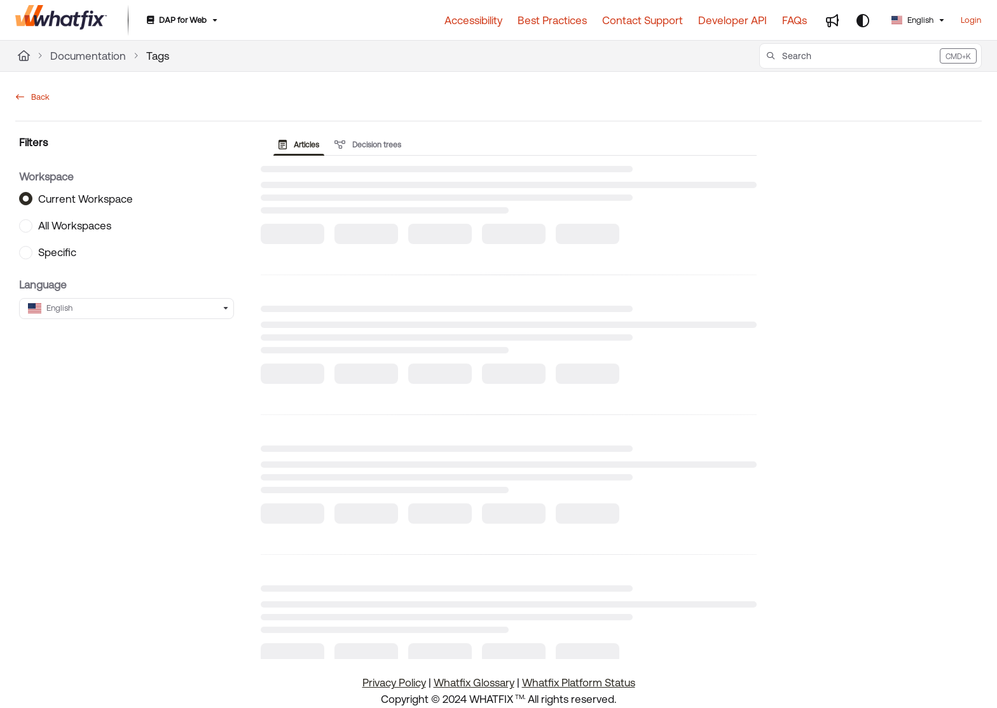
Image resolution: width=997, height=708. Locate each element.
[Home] (24, 56)
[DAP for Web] (181, 20)
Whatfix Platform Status (578, 682)
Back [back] (33, 97)
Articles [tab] (298, 144)
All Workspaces (74, 225)
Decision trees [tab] (367, 144)
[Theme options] (863, 20)
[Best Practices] (552, 20)
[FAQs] (794, 20)
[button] (870, 56)
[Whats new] (832, 20)
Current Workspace (85, 198)
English (912, 20)
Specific (57, 252)
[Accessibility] (473, 20)
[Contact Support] (642, 20)
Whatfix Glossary (474, 682)
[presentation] (301, 145)
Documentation (88, 56)
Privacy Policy (394, 682)
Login (971, 20)
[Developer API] (732, 20)
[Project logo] (61, 20)
